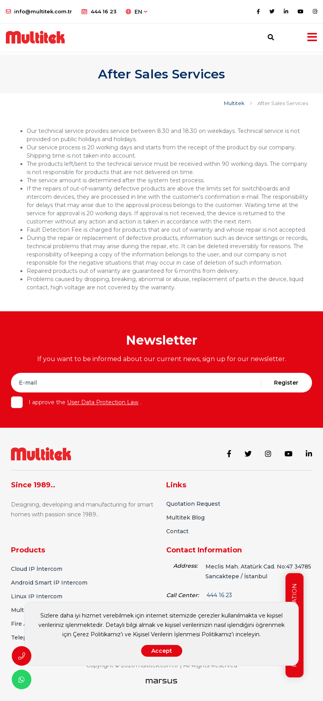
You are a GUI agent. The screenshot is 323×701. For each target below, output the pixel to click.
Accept (161, 650)
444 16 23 (99, 11)
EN (136, 12)
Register (286, 382)
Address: (185, 563)
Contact (177, 528)
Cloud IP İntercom (36, 566)
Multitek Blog (185, 514)
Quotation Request (193, 501)
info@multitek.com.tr (39, 11)
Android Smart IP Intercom (49, 579)
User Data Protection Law (102, 402)
